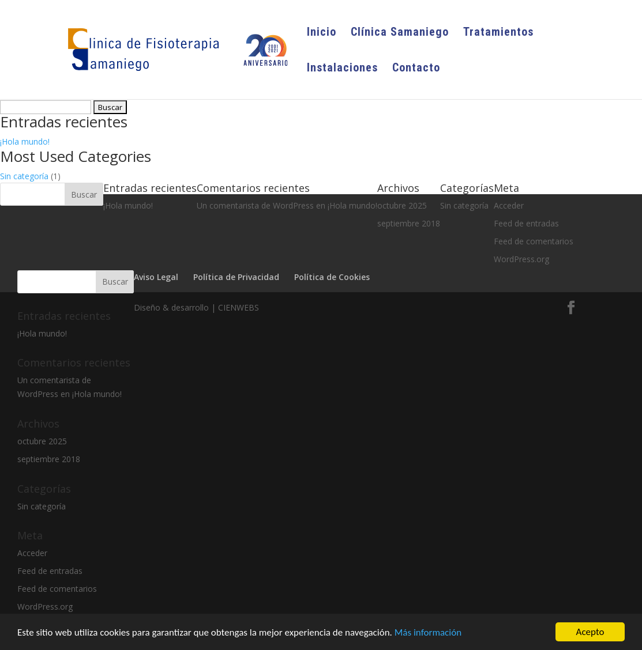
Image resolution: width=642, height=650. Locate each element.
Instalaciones (342, 68)
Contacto (416, 68)
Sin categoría (24, 176)
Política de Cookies (332, 276)
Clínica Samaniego (400, 33)
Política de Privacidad (236, 276)
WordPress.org (45, 606)
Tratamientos (498, 33)
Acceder (32, 552)
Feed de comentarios (57, 588)
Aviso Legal (156, 276)
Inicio (321, 33)
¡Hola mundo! (25, 141)
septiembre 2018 (48, 459)
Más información (428, 633)
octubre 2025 (42, 441)
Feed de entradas (49, 570)
